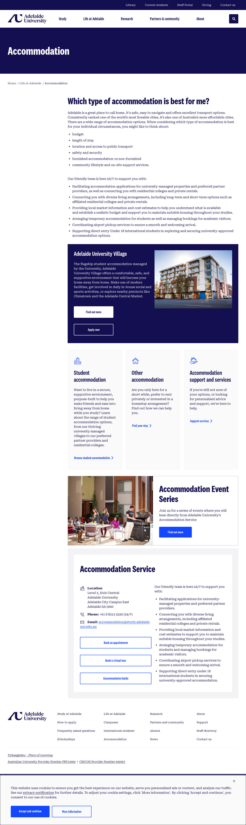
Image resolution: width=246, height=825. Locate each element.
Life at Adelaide (114, 713)
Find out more (175, 532)
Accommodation (115, 739)
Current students (156, 5)
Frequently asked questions (76, 730)
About (201, 713)
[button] (234, 781)
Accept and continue (30, 811)
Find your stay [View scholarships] (140, 425)
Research (156, 713)
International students (119, 730)
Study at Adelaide (69, 713)
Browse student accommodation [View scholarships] (92, 458)
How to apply (66, 722)
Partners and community (167, 722)
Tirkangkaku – (30, 755)
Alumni (155, 730)
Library (131, 5)
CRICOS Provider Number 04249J (102, 761)
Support (202, 722)
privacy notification (38, 792)
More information (71, 811)
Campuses (111, 722)
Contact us (227, 5)
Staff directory (207, 730)
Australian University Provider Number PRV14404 (42, 761)
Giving (206, 5)
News (154, 739)
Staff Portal (185, 5)
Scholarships (66, 739)
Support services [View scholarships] (199, 421)
